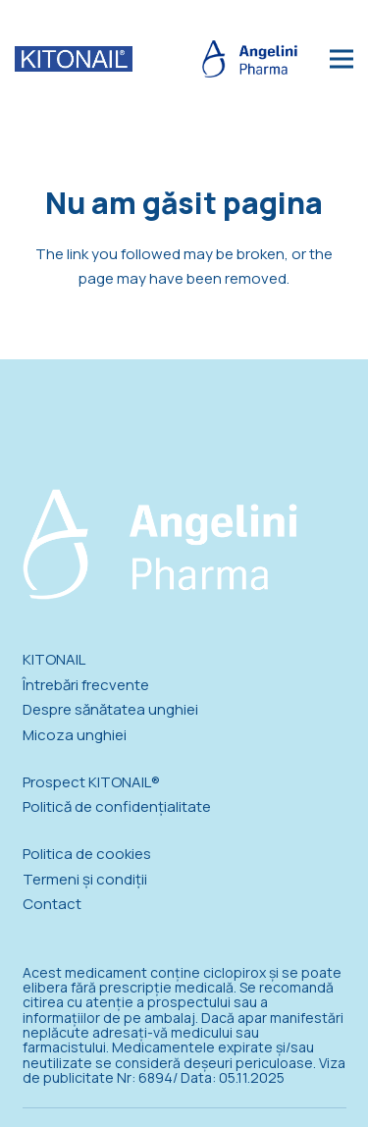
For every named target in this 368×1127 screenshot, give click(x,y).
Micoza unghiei (75, 734)
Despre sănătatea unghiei (110, 709)
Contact (52, 903)
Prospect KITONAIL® (91, 782)
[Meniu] (341, 58)
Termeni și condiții (85, 879)
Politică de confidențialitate (117, 806)
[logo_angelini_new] (160, 544)
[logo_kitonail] (73, 59)
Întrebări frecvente (86, 684)
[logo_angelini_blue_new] (249, 59)
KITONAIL (54, 659)
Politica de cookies (87, 853)
